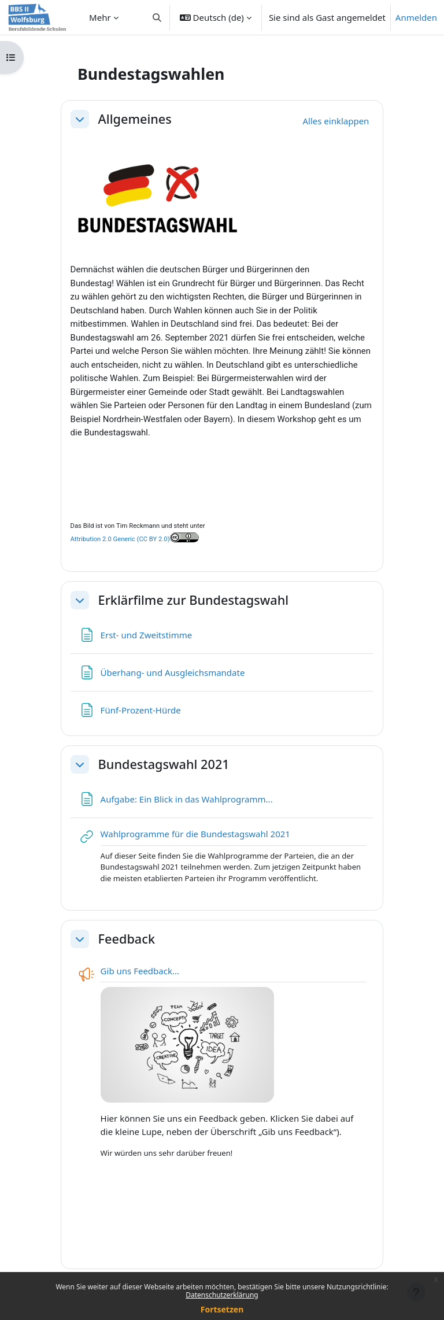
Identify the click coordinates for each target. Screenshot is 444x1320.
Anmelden (416, 17)
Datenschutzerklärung (222, 1295)
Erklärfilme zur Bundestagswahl (193, 600)
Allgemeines (135, 119)
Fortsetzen (222, 1309)
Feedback (126, 938)
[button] (157, 17)
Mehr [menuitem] (100, 17)
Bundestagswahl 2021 (164, 764)
